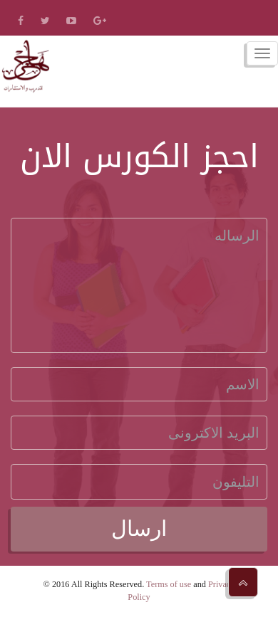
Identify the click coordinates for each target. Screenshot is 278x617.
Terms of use (168, 584)
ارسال (139, 528)
